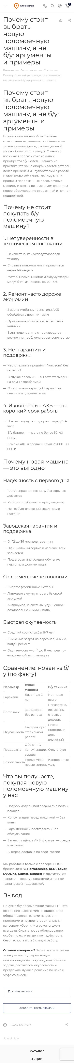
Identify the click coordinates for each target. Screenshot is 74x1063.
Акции (37, 1059)
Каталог (37, 1051)
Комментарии (20, 991)
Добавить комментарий (37, 1008)
